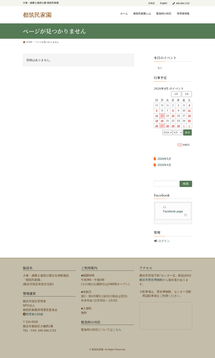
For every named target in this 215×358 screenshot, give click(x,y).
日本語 (151, 3)
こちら (117, 329)
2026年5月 (164, 158)
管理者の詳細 (34, 314)
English (163, 3)
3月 (176, 94)
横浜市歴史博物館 (150, 279)
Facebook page (173, 211)
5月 (187, 94)
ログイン (164, 240)
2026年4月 (164, 164)
